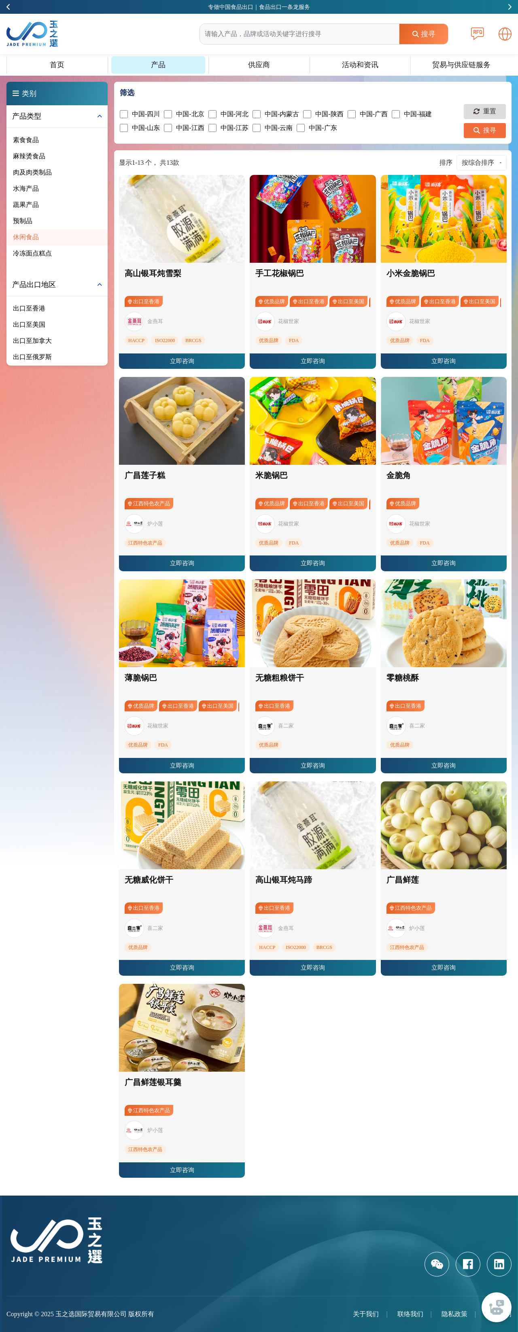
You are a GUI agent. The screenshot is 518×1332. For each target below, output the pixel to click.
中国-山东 (140, 128)
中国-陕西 (323, 114)
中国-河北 (228, 114)
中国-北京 (184, 114)
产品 (158, 65)
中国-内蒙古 (276, 114)
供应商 (259, 65)
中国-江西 (184, 128)
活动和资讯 (360, 65)
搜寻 (423, 34)
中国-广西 (368, 114)
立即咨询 (182, 361)
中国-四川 (140, 114)
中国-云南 (273, 128)
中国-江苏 (228, 128)
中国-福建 (412, 114)
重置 (484, 111)
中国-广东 (317, 128)
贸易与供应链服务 (461, 65)
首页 (57, 65)
